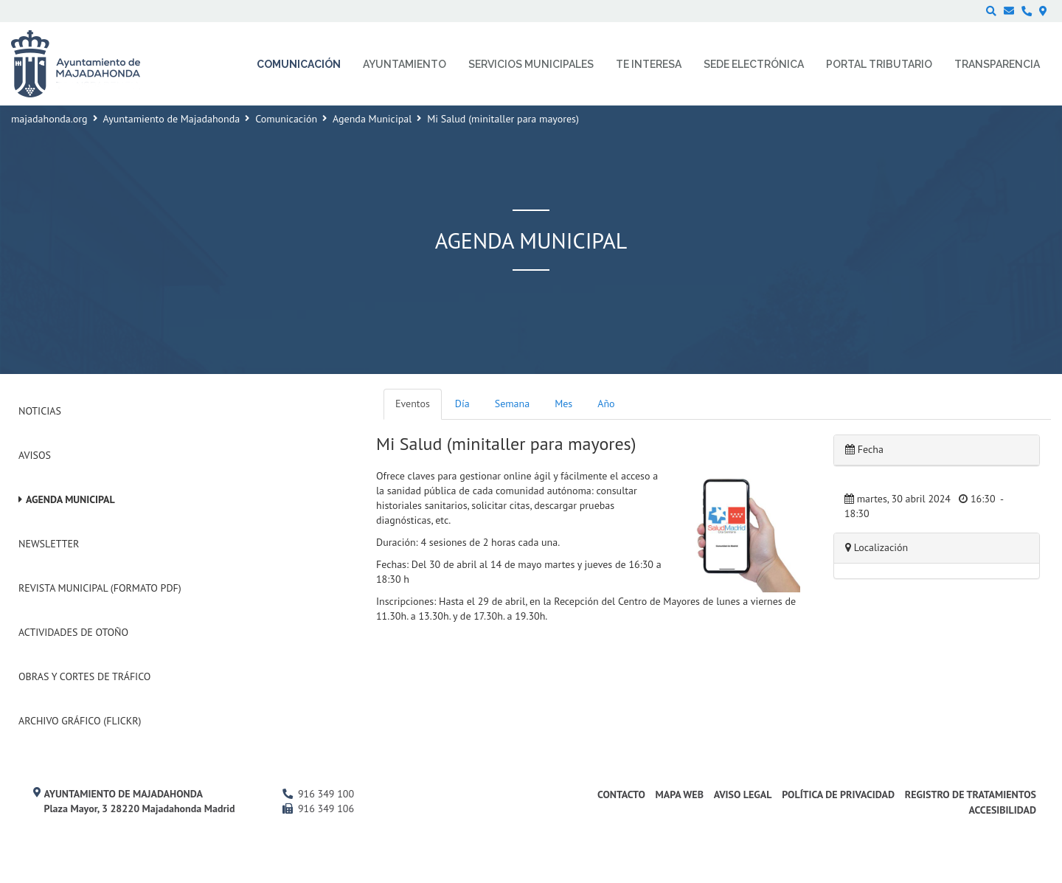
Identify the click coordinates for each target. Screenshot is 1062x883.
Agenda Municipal (372, 118)
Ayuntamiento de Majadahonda (171, 118)
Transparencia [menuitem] (997, 64)
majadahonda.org (49, 118)
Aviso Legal (743, 794)
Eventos (412, 403)
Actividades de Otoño (73, 632)
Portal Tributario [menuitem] (879, 64)
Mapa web (680, 794)
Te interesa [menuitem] (648, 64)
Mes (563, 403)
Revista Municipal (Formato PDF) (99, 588)
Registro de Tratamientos (970, 794)
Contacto (621, 794)
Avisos (34, 455)
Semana (512, 403)
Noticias (39, 411)
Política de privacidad (838, 794)
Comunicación (286, 118)
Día (462, 403)
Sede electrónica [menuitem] (754, 64)
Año (605, 403)
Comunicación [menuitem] (299, 64)
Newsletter (48, 543)
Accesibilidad (1002, 810)
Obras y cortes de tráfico (84, 676)
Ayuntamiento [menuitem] (404, 64)
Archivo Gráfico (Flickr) (80, 720)
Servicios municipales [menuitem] (531, 64)
